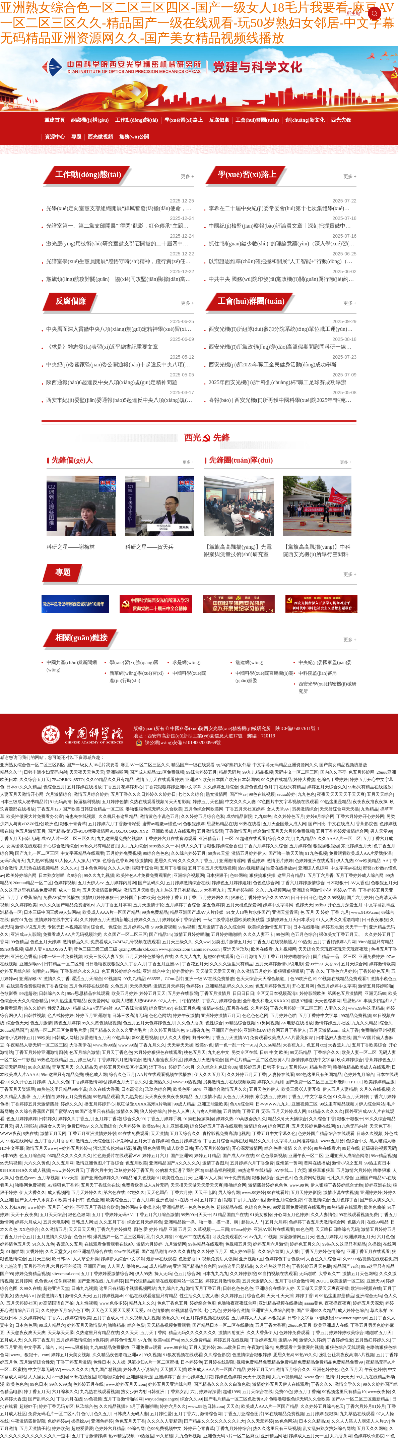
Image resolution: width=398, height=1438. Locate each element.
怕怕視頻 (191, 932)
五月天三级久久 (177, 873)
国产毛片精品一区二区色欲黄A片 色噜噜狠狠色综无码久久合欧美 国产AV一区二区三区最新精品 (297, 1330)
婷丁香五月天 (37, 1323)
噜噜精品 (116, 1257)
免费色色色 (251, 718)
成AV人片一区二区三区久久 (68, 770)
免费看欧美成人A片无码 (145, 1117)
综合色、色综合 (106, 858)
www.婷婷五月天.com (126, 1316)
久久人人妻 (119, 799)
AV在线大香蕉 (214, 1419)
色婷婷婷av (58, 1353)
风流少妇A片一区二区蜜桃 (152, 1294)
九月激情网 (175, 1176)
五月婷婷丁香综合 (182, 836)
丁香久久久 (322, 1316)
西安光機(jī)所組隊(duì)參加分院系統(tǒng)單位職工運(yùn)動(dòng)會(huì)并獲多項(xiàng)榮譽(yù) (268, 287)
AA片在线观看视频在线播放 (164, 1006)
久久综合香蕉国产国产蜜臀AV (44, 1043)
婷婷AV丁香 (344, 822)
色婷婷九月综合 (359, 1006)
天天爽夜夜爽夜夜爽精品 (169, 1028)
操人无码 (163, 1205)
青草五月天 (63, 999)
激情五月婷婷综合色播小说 (191, 1397)
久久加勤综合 (103, 1058)
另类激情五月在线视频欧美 (229, 1013)
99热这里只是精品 (235, 1198)
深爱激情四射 (50, 1227)
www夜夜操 (379, 1323)
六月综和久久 (65, 1323)
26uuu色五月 (300, 1257)
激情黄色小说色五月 (159, 748)
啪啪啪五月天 (379, 1264)
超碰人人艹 (252, 1153)
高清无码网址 (13, 999)
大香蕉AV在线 (41, 1426)
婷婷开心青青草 (199, 1360)
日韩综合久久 (52, 925)
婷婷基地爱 (332, 858)
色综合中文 (357, 1072)
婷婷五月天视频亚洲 (268, 1419)
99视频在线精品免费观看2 (343, 910)
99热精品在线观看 (344, 1139)
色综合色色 (379, 1389)
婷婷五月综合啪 (15, 903)
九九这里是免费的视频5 (120, 770)
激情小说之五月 (347, 1094)
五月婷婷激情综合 (73, 1271)
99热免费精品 (155, 844)
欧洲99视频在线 (366, 1220)
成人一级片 (69, 822)
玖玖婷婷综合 (350, 991)
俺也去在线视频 (80, 748)
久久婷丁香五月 (39, 1271)
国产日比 (317, 755)
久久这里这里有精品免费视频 (28, 822)
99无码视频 (11, 1094)
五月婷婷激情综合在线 (188, 814)
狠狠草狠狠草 (321, 1102)
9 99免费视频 (164, 858)
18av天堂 (69, 1109)
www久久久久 (75, 1301)
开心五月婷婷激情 (212, 1080)
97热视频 (187, 858)
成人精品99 (160, 1198)
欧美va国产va (166, 1271)
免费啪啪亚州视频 (378, 962)
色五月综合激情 (84, 984)
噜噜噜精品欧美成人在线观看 (361, 999)
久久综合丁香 (322, 1050)
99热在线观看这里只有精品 (151, 1227)
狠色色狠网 (154, 1080)
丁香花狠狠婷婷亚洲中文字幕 (173, 718)
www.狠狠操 (76, 1279)
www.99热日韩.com (206, 1338)
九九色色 (306, 726)
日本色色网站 (93, 799)
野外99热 (201, 969)
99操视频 (41, 1375)
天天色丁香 (380, 1058)
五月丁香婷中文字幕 (318, 947)
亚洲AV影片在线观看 (274, 1161)
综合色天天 (17, 954)
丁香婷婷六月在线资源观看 (170, 770)
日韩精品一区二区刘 (63, 895)
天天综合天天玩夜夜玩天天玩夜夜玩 (333, 881)
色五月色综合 (304, 866)
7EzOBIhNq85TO (68, 711)
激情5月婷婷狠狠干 (100, 829)
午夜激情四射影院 (28, 1353)
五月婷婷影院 (70, 1426)
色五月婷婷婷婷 (21, 1050)
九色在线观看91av (146, 1397)
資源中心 (55, 136)
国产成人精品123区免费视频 (157, 704)
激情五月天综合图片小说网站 (104, 1072)
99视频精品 (386, 1412)
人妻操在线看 (281, 1006)
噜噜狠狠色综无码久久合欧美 (154, 740)
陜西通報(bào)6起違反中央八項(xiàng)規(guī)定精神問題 (105, 320)
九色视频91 (149, 1109)
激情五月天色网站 (359, 1205)
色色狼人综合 (98, 1426)
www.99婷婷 (253, 1124)
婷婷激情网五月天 (298, 1412)
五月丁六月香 (321, 807)
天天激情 (159, 1065)
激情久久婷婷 (312, 1271)
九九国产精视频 (106, 1301)
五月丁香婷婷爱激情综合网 (342, 763)
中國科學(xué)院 (189, 605)
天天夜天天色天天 (86, 704)
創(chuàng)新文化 (305, 120)
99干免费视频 (237, 1109)
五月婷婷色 (300, 777)
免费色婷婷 (108, 1382)
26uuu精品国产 (14, 962)
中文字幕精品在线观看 (82, 785)
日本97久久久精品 (23, 718)
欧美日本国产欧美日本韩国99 (231, 711)
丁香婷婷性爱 (340, 1271)
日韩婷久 (47, 1050)
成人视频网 (58, 1124)
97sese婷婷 (241, 1161)
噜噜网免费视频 (30, 1117)
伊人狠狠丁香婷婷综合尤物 (337, 1117)
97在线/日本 (186, 1131)
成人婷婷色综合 (353, 1242)
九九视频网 (285, 881)
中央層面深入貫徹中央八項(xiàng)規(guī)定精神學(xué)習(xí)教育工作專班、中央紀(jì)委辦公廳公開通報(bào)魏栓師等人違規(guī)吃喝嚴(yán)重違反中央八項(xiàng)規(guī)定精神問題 (105, 287)
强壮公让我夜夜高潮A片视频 (346, 1286)
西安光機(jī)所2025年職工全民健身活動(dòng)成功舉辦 (268, 309)
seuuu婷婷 (286, 726)
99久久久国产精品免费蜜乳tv (66, 836)
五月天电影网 (56, 1153)
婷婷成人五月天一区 (308, 1367)
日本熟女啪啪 (52, 807)
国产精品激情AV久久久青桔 (168, 1183)
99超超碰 (28, 925)
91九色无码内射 (352, 1058)
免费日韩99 (78, 1058)
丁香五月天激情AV (230, 969)
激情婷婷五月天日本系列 (290, 851)
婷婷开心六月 (182, 999)
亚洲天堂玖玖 (236, 881)
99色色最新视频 (271, 1087)
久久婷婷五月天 (212, 1183)
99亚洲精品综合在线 (92, 1183)
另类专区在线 (244, 984)
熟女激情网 (216, 726)
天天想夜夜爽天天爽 (26, 1264)
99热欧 (127, 1382)
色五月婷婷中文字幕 (336, 917)
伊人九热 (344, 792)
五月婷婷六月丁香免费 (252, 1094)
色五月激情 (41, 954)
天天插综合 (296, 1050)
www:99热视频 (187, 1013)
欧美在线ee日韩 (30, 1389)
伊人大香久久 (32, 1124)
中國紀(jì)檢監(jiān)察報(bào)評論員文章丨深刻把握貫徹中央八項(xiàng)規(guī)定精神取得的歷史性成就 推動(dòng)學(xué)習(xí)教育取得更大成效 (268, 211)
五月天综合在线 (257, 1323)
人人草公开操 (86, 1190)
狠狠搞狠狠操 (262, 807)
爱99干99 (314, 895)
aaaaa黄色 (313, 1235)
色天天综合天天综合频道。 (262, 910)
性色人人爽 (179, 1043)
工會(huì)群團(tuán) (257, 120)
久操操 (374, 1176)
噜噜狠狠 (382, 1102)
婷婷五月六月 (155, 1087)
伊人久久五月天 (209, 1006)
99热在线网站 (19, 1072)
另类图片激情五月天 (231, 873)
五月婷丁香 (211, 1131)
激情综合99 (255, 1058)
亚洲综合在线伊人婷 (274, 1220)
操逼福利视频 (87, 733)
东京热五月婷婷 (270, 1028)
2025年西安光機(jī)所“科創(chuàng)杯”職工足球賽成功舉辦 (268, 320)
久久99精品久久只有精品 (110, 711)
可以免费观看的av (229, 1168)
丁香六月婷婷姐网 (114, 1161)
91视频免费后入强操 (217, 1190)
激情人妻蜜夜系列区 (162, 991)
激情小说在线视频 (340, 1124)
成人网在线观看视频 (63, 1397)
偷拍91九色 (21, 851)
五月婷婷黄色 (252, 1397)
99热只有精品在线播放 (370, 718)
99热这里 (145, 1367)
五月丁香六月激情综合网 (198, 1345)
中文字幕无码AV (44, 1301)
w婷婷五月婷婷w (75, 1080)
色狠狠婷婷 (194, 755)
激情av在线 (213, 940)
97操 (96, 792)
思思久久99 (165, 792)
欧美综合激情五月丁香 (269, 858)
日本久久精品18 (314, 1353)
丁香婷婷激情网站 (88, 1013)
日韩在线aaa (283, 1404)
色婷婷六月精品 (110, 1360)
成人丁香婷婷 (193, 1426)
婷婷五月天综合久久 (326, 718)
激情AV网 (287, 1271)
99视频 (270, 1168)
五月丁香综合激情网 (294, 1212)
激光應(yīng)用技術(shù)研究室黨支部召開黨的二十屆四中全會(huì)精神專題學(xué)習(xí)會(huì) (105, 222)
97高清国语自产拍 (56, 1235)
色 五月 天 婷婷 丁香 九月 (324, 844)
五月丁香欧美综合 (369, 976)
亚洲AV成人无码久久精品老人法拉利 (124, 1419)
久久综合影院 (217, 1286)
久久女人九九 (188, 888)
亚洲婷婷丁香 (167, 1308)
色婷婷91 (194, 917)
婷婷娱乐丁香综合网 (181, 851)
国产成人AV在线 (238, 1087)
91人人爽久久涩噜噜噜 (338, 851)
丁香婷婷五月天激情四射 (35, 1035)
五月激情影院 (210, 763)
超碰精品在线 (229, 1139)
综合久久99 (134, 1050)
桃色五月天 (195, 984)
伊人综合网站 (372, 1035)
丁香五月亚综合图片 (243, 1345)
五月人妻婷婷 (202, 1279)
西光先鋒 (341, 120)
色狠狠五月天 (384, 814)
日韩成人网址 (65, 969)
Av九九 (255, 1168)
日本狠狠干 (217, 807)
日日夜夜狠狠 (375, 851)
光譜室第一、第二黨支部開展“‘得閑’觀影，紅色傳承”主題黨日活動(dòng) (105, 211)
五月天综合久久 (185, 1065)
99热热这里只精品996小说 (62, 1021)
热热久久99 (173, 1249)
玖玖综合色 (86, 1338)
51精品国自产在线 (230, 1146)
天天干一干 (356, 858)
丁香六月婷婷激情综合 (303, 814)
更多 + (187, 176)
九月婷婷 (114, 1212)
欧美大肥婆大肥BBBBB (134, 932)
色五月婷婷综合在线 (121, 903)
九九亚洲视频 (175, 1058)
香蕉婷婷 (256, 792)
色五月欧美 (136, 1094)
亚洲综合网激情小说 (311, 822)
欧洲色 (51, 755)
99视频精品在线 (186, 1242)
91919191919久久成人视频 (25, 1102)
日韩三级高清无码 (129, 947)
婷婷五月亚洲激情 (93, 947)
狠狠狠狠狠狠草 (288, 903)
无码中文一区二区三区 (296, 704)
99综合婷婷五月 (201, 704)
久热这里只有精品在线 (97, 1264)
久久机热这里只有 (272, 1198)
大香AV (332, 895)
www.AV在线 (64, 1375)
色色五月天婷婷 (45, 873)
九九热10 (54, 1434)
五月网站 (228, 1397)
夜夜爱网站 (99, 932)
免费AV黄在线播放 (61, 829)
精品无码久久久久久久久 (192, 1264)
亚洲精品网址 (274, 1367)
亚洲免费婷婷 (371, 888)
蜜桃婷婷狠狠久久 (251, 1375)
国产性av (238, 726)
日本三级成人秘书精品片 (24, 733)
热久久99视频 (332, 829)
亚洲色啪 (164, 1131)
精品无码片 (230, 704)
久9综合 (74, 807)
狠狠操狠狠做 (326, 777)
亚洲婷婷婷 (371, 1124)
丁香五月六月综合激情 (157, 1146)
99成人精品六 (52, 1257)
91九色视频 (316, 785)
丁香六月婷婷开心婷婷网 (360, 748)
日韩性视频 (35, 947)
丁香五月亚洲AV (164, 895)
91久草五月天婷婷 (350, 1028)
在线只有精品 (292, 718)
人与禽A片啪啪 (206, 1043)
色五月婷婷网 (361, 704)
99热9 (320, 836)
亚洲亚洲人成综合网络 (347, 1087)
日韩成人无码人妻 (130, 1345)
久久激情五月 (54, 1161)
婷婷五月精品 (207, 1087)
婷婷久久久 (71, 1035)
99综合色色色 (156, 785)
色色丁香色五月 (172, 1235)
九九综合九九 (171, 1220)
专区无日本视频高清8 (68, 858)
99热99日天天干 (196, 1146)
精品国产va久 (346, 1198)
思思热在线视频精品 (39, 799)
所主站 (353, 13)
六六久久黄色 (37, 1094)
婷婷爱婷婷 (183, 903)
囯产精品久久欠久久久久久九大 (214, 1353)
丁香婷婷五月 (263, 1271)
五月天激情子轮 (148, 836)
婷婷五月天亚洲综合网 (170, 1316)
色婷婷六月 (86, 1412)
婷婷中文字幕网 (278, 836)
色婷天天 (304, 836)
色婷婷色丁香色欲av (284, 1190)
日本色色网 (26, 1257)
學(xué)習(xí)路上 (183, 120)
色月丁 (270, 718)
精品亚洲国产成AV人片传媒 (197, 844)
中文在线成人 (341, 755)
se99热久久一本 (164, 777)
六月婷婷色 (129, 1058)
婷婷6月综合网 (320, 748)
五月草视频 (48, 1109)
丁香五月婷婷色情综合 (322, 1183)
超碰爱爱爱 (82, 1360)
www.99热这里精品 (366, 940)
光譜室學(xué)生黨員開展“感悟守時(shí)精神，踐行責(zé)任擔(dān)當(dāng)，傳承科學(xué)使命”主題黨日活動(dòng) (105, 233)
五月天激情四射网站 (102, 822)
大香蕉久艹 (329, 1205)
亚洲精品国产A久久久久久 (174, 1094)
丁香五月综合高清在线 (225, 1072)
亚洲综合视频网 (189, 807)
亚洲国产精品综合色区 (194, 1198)
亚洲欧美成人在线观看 (173, 763)
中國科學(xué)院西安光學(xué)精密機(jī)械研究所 (220, 659)
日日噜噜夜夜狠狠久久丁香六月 (115, 895)
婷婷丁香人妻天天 (228, 1434)
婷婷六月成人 (28, 1153)
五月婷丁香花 (108, 1050)
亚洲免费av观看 (146, 1279)
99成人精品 (184, 1035)
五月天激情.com (324, 962)
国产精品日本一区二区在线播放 (222, 1257)
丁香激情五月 (238, 763)
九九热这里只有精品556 (179, 822)
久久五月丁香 (112, 1153)
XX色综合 (29, 1161)
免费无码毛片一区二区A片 (53, 1345)
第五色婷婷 (213, 836)
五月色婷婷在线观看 (89, 917)
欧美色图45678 (187, 1021)
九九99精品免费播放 (109, 1279)
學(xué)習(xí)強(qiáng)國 (134, 594)
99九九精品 (134, 910)
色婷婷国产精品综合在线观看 (326, 1065)
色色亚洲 (95, 1131)
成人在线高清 (182, 1382)
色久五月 (102, 1345)
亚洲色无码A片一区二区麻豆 (231, 1367)
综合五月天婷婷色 (144, 1153)
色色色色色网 (255, 947)
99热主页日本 (377, 1094)
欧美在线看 (262, 881)
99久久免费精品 (196, 1271)
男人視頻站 (26, 1058)
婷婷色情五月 (123, 1271)
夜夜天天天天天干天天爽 (341, 726)
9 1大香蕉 (199, 1434)
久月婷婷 (259, 940)
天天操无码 (140, 917)
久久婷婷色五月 (289, 748)
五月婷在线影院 (183, 925)
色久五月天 (351, 1301)
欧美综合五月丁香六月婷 (130, 1131)
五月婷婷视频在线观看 (207, 1249)
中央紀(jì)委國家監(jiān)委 (325, 594)
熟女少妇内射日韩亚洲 (142, 1323)
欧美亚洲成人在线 (331, 1257)
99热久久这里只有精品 (344, 1176)
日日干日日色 (304, 829)
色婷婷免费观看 (294, 1264)
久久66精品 (270, 976)
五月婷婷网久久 (213, 829)
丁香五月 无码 (255, 1043)
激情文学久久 (348, 1316)
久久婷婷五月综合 (220, 718)
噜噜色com (137, 1198)
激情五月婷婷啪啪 (191, 866)
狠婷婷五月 (250, 999)
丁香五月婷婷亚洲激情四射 (41, 984)
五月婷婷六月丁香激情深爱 (114, 755)
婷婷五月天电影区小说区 (123, 999)
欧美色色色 (17, 1316)
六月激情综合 (59, 726)
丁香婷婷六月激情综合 (119, 991)
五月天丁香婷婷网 (151, 1072)
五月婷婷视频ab (108, 1227)
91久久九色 (43, 1176)
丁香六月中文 (99, 1102)
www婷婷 (36, 1139)
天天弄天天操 (180, 976)
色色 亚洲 (33, 1397)
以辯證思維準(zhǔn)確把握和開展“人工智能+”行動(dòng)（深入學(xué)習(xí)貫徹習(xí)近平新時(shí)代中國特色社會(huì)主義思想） (268, 233)
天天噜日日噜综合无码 (337, 1161)
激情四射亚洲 (231, 1264)
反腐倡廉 (219, 120)
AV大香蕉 (359, 814)
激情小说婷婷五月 (17, 969)
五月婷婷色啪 (283, 947)
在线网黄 (372, 1375)
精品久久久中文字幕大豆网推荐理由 (284, 1072)
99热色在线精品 (52, 991)
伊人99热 (143, 1205)
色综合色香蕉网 (118, 792)
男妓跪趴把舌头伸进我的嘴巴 (239, 1382)
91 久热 (215, 1426)
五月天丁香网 (153, 1264)
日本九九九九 (215, 1205)
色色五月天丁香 (130, 1353)
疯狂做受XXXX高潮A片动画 (144, 1035)
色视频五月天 (238, 1176)
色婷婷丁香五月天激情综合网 (317, 1153)
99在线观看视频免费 (358, 1146)
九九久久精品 (364, 954)
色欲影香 (8, 925)
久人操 (118, 1294)
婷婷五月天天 (152, 925)
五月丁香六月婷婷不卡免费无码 (332, 1426)
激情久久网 (127, 1043)
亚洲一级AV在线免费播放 (209, 910)
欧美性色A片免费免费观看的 (144, 807)
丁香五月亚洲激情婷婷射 (92, 1065)
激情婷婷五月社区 (332, 954)
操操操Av (80, 1353)
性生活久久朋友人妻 (199, 1227)
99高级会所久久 (251, 1050)
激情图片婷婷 (280, 792)
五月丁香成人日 (108, 1249)
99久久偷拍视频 (305, 1419)
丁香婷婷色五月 (374, 903)
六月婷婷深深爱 (205, 1323)
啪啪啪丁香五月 (263, 1434)
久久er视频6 (59, 1382)
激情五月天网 (53, 1065)
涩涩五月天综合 (87, 910)
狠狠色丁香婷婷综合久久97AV (260, 829)
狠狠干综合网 (145, 799)
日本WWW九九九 (273, 1035)
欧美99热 (151, 1058)
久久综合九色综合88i (217, 999)
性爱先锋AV (59, 940)
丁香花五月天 (195, 895)
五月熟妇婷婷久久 (372, 1271)
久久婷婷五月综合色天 (322, 1338)
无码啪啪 (308, 1205)
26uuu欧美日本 (231, 1279)
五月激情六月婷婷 (353, 1102)
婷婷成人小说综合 (140, 1301)
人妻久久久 (335, 940)
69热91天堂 (218, 785)
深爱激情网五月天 (296, 1168)
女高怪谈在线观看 (23, 777)
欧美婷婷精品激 (379, 1013)
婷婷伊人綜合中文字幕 (122, 1190)
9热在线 (31, 1065)
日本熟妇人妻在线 (333, 969)
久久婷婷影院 (243, 1205)
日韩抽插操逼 (60, 1389)
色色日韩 (82, 1168)
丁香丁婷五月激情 (73, 1294)
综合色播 (273, 1080)
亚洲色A (284, 1109)
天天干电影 (205, 1124)
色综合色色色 (258, 1139)
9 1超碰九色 (197, 962)
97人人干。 (169, 932)
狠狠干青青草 (73, 755)
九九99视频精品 (287, 1308)
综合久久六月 (281, 770)
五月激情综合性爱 (36, 1294)
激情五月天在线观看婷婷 (160, 711)
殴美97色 (204, 976)
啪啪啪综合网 (111, 1308)
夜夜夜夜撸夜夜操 (370, 733)
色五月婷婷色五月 (272, 917)
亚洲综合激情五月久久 (225, 1021)
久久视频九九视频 (142, 1249)
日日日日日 (243, 925)
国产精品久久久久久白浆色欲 (222, 1316)
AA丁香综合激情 (131, 940)
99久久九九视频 (99, 807)
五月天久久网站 (372, 1360)
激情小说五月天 (30, 858)
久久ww (202, 873)
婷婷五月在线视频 (230, 1271)
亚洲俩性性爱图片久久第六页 (362, 1404)
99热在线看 (250, 755)
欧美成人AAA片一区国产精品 (111, 844)
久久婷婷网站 (32, 1249)
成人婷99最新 (242, 1183)
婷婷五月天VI (260, 1301)
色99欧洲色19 (303, 910)
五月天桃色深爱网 (243, 836)
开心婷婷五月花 (197, 1308)
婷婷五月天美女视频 (70, 1286)
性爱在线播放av (281, 799)
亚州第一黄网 (289, 1094)
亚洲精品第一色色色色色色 (188, 1139)
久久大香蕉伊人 (262, 1264)
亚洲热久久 (160, 1013)
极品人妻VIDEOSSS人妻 (48, 881)
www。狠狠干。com (30, 1286)
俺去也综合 (19, 1404)
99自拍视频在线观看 (277, 1205)
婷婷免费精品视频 (32, 1205)
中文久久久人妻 (240, 733)
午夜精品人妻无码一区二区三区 (36, 976)
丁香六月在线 (69, 1330)
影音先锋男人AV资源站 (300, 1389)
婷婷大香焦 (304, 711)
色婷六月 (238, 1419)
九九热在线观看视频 (99, 1323)
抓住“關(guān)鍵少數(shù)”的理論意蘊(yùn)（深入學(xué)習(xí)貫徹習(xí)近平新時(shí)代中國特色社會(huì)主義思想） (268, 222)
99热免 (305, 873)
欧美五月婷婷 (125, 925)
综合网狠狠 (39, 1412)
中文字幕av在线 (346, 799)
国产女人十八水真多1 (36, 1131)
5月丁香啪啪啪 (144, 1338)
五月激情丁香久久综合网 (222, 858)
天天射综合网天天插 (339, 740)
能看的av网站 (45, 903)
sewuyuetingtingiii (351, 1249)
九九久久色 (58, 1013)
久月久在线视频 (374, 1021)
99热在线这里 (83, 1308)
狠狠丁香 (232, 1131)
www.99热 (127, 976)
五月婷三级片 (82, 991)
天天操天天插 (32, 1382)
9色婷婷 (101, 1271)
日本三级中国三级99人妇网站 (52, 844)
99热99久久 (306, 1286)
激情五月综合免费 (284, 1131)
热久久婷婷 (35, 940)
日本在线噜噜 (306, 858)
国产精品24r (160, 866)
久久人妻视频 (106, 1434)
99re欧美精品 (368, 792)
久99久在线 (30, 1220)
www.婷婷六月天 (68, 1102)
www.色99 (314, 1308)
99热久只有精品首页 (99, 777)
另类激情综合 (305, 740)
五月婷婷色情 (115, 733)
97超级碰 (324, 1249)
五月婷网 (23, 1212)
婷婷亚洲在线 (378, 1117)
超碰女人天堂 (52, 1058)
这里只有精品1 (291, 807)
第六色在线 (114, 1124)
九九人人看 (132, 1434)
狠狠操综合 (263, 1109)
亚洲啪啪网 (117, 704)
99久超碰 (164, 1367)
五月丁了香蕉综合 (23, 829)
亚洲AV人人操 (208, 1109)
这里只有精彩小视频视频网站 (127, 1220)
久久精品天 (86, 999)
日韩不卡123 (275, 999)
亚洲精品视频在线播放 (280, 1235)
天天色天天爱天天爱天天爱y (118, 1242)
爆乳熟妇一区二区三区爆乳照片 (123, 1168)
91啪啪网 (15, 1183)
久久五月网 (63, 1094)
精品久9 (275, 1050)
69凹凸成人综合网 (314, 1404)
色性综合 (214, 954)
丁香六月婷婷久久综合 (265, 777)
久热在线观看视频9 (148, 733)
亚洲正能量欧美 (212, 1035)
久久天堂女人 (58, 1183)
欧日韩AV (61, 1190)
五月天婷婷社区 (21, 1235)
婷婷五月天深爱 (368, 1235)
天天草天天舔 (61, 1264)
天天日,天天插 (279, 1227)
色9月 (86, 1345)
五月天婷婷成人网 (288, 1043)
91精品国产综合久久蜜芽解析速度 (345, 1397)
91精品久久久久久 (325, 1043)
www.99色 (299, 1117)
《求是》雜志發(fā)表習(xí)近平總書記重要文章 (102, 298)
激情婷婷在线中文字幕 (56, 851)
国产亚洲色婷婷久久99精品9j (108, 1109)
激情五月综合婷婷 (91, 726)
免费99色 (283, 1323)
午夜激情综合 (317, 1131)
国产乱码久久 (151, 814)
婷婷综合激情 (236, 1242)
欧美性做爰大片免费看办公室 (34, 748)
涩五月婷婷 (329, 1412)
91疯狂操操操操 (199, 1050)
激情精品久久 (76, 873)
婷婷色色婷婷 (228, 1308)
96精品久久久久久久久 (69, 1087)
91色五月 (371, 1382)
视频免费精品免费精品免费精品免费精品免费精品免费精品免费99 (300, 1294)
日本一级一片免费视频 (60, 888)
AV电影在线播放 (297, 954)
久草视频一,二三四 (211, 1161)
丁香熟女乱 (177, 1323)
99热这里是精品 (335, 733)
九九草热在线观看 (357, 1345)
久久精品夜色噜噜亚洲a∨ (117, 1286)
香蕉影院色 (367, 755)
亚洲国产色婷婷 (226, 962)
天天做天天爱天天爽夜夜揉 (322, 1220)
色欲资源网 (304, 1382)
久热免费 (223, 1375)
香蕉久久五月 (69, 1176)
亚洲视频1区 (251, 1190)
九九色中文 (218, 984)
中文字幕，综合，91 (43, 1279)
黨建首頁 (55, 120)
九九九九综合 (134, 777)
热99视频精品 (251, 799)
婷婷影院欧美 (313, 925)
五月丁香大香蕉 (270, 1257)
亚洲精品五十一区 (216, 770)
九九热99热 (254, 1131)
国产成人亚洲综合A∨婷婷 (152, 1412)
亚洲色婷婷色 (326, 1301)
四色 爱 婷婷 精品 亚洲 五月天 (162, 1161)
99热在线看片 (327, 1080)
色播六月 (356, 1153)
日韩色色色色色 (238, 1220)
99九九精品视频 (258, 704)
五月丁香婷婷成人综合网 (360, 807)
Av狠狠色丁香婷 (63, 1117)
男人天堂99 (381, 763)
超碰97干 (28, 1338)
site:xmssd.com (65, 1205)
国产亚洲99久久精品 (316, 1242)
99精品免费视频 (356, 947)
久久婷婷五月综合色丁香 (65, 1242)
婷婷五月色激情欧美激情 (236, 1412)
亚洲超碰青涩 (139, 1308)
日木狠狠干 (337, 814)
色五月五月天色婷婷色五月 (149, 954)
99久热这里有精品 (68, 932)
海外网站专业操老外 (140, 1139)
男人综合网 (229, 1124)
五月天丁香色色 (117, 984)
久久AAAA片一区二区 (339, 770)
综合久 (386, 954)
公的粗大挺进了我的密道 (179, 1102)
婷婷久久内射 (270, 1013)
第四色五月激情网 (345, 925)
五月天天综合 (380, 726)
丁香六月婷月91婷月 (365, 1338)
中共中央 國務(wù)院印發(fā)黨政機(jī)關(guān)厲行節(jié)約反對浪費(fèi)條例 (268, 244)
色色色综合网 (266, 814)
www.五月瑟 (332, 1072)
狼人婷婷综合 (153, 1043)
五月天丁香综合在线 (100, 1117)
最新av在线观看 (161, 1190)
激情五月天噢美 (139, 822)
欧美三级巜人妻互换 (104, 888)
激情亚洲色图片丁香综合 (100, 1094)
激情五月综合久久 (293, 1301)
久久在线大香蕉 (104, 1021)
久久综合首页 (271, 1183)
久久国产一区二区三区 (125, 866)
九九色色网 (116, 1397)
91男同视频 (268, 954)
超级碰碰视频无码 (378, 1080)
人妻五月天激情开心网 (22, 726)
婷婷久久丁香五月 (75, 1050)
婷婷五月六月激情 (270, 1176)
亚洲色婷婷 (102, 1353)
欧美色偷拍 (375, 1139)
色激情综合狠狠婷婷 (251, 1286)
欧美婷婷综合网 (21, 807)
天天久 (232, 1338)
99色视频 (93, 1330)
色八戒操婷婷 (61, 947)
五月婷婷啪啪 (240, 822)
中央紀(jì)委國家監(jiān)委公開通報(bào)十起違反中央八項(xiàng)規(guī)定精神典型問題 (105, 309)
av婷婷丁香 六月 (358, 1412)
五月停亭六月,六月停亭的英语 (52, 1198)
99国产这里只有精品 (94, 1043)
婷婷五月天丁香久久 (127, 1013)
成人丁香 (350, 962)
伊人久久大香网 (175, 969)
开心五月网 (303, 917)
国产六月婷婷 (360, 829)
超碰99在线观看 (218, 888)
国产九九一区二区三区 (37, 785)
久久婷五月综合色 (167, 962)
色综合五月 (54, 718)
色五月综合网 (32, 1087)
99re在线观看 (126, 1183)
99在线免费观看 (133, 1065)
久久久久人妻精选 (164, 1353)
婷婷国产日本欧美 (137, 829)
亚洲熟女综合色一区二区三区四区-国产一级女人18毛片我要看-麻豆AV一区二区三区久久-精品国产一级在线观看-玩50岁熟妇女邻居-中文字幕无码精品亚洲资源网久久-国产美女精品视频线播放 (197, 22)
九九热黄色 (132, 1028)
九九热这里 (11, 1198)
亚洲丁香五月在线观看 (368, 1183)
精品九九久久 (142, 1235)
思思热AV (352, 932)
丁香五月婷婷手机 (164, 1050)
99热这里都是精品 (336, 1227)
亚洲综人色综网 (313, 799)
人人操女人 (39, 1308)
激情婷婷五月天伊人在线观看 (280, 1316)
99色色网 (305, 1161)
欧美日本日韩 (71, 1131)
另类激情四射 (78, 1434)
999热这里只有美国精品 (319, 1006)
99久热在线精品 (276, 711)
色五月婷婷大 (329, 1168)
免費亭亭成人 (112, 1412)
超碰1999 (231, 1323)
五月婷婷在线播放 (84, 718)
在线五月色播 (187, 940)
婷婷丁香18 (306, 1227)
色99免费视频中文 (164, 1360)
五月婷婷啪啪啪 (226, 866)
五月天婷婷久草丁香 (111, 1389)
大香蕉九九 (214, 822)
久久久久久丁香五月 (197, 792)
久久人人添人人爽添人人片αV (360, 1353)
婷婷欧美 (60, 1360)
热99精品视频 (122, 1367)
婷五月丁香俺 (307, 1323)
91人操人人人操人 (72, 792)
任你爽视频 (65, 1212)
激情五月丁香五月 (203, 1220)
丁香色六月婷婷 (341, 903)
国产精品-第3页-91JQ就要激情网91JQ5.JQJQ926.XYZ (98, 763)
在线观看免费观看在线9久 (109, 1176)
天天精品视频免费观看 (168, 1257)
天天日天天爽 (82, 1161)
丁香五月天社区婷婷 (245, 740)
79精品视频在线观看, (96, 1404)
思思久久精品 (378, 1426)
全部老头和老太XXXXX (266, 932)
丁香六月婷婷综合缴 (221, 932)
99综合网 (136, 1360)
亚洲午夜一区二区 (305, 1087)
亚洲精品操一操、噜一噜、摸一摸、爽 (201, 1153)
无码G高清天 (12, 792)
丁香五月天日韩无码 (19, 770)
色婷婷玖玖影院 (369, 1367)
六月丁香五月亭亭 (113, 836)
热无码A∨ (25, 1227)
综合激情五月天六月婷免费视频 (283, 763)
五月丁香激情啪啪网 (123, 1330)
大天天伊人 (280, 1382)
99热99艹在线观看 (192, 1168)
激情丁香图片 (215, 1094)
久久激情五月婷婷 (254, 903)
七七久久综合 (191, 726)
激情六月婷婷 (149, 1176)
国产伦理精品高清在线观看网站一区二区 (164, 1212)
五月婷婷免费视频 (123, 785)
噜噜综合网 (235, 1117)
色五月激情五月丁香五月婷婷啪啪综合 (273, 888)
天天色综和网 (328, 932)
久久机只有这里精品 (118, 748)
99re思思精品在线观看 (88, 925)
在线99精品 (378, 1153)
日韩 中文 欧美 (274, 984)
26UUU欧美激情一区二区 (340, 1212)
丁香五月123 (49, 740)
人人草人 (116, 1198)
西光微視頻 (100, 136)
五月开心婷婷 (61, 1139)
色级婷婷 (270, 1412)
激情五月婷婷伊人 (248, 785)
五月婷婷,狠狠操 (322, 1345)
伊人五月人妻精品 (340, 1021)
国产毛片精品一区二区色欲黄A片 (257, 991)
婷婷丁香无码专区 (56, 1338)
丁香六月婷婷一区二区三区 (296, 940)
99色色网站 (286, 1353)
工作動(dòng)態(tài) (136, 120)
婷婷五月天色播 (208, 733)
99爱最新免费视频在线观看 (299, 1139)
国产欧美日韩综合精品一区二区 (93, 740)
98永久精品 (39, 999)
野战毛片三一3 (262, 1389)
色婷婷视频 (65, 814)
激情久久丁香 (57, 910)
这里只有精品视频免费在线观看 (194, 1404)
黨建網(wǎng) (249, 594)
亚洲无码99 (375, 925)
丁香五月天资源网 (17, 1021)
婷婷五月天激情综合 (203, 991)
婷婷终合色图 (203, 1235)
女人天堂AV (278, 740)
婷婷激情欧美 (382, 895)
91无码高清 (61, 733)
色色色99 (43, 1212)
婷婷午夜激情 (186, 947)
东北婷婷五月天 (356, 777)
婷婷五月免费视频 (73, 1028)
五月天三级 (39, 1190)
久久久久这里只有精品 (231, 895)
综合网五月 (279, 1058)
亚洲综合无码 (369, 1227)
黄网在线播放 (317, 1094)
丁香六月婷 (181, 1124)
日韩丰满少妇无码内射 (45, 704)
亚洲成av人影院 (26, 866)
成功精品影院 (239, 748)
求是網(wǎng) (186, 594)
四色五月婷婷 (67, 954)
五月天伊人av (91, 814)
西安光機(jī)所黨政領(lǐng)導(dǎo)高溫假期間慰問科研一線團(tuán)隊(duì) (268, 298)
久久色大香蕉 (190, 954)
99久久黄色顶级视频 (101, 954)
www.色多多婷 (113, 1235)
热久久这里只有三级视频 (277, 1360)
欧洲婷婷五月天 (359, 1168)
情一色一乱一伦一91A (236, 976)
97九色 (144, 1271)
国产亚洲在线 (90, 1212)
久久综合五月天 (34, 711)
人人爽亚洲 (63, 1412)
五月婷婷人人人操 (248, 1249)
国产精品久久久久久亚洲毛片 (118, 962)
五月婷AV (298, 999)
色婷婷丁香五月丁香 (176, 829)
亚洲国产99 (94, 1198)
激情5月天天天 (340, 1308)
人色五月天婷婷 (238, 1028)
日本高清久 (132, 1021)
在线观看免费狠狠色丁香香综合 (36, 917)
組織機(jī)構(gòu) (90, 120)
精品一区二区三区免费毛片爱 (59, 962)
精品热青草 (320, 999)
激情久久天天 (78, 1227)
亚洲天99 (375, 1212)
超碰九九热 (235, 1389)
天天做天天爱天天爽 (215, 903)
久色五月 (119, 917)
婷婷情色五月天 (15, 1176)
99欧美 (43, 969)
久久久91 (69, 799)
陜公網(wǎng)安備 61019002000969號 (178, 673)
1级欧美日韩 (130, 1404)
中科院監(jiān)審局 (317, 605)
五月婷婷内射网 (121, 814)
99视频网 (113, 910)
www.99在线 (175, 1279)
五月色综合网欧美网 (203, 740)
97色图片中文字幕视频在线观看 (287, 733)
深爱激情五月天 (95, 969)
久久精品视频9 (113, 1338)
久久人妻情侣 (324, 1146)
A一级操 (60, 1308)
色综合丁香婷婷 (332, 711)
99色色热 (94, 1397)
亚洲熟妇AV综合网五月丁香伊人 (275, 962)
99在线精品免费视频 (284, 1345)
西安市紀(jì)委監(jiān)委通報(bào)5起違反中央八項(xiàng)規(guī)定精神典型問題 (105, 331)
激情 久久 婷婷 (297, 1080)
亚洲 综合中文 (156, 903)
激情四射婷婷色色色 (267, 1117)
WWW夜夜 (10, 1065)
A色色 (203, 1382)
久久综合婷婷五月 (188, 785)
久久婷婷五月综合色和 (202, 748)
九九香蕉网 (341, 1367)
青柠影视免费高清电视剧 (226, 1065)
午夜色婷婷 (375, 1301)
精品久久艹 (11, 704)
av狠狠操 (276, 1249)
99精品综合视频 (240, 954)
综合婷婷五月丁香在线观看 (216, 1058)
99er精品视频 (383, 1087)
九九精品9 (306, 770)
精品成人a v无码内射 (93, 940)
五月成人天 (11, 1271)
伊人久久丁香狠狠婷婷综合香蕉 (211, 777)
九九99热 (263, 748)
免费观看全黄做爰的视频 (299, 1279)
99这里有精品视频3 (338, 1035)
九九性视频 (86, 1235)
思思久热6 (283, 1286)
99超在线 (350, 1080)
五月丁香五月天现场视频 (212, 799)
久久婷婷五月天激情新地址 (106, 851)
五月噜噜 (232, 1043)
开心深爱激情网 (247, 1080)
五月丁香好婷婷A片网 (334, 873)
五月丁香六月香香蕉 (54, 1072)
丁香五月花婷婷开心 (123, 718)
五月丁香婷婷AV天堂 (345, 1389)
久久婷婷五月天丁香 (246, 1006)
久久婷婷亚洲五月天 (342, 1419)
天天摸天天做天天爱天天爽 (197, 1117)
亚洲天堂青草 (285, 844)
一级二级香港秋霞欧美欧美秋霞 (233, 851)
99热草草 (121, 969)
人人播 (292, 1183)
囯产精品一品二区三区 (334, 888)
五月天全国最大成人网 (284, 755)
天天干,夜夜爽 (24, 1146)
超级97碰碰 (302, 932)
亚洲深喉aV (30, 895)
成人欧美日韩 (180, 1080)
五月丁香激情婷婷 (89, 1367)
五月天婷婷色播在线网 (313, 1058)
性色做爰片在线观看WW (117, 1087)
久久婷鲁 (164, 1168)
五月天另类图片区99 (156, 1375)
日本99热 (8, 1087)
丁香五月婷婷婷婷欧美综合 (338, 1264)
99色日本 (39, 1316)
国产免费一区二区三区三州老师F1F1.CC (323, 1013)
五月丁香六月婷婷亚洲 (155, 1389)
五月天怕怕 (43, 1028)
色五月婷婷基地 (186, 1072)
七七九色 (212, 1242)
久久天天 (129, 1264)
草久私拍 (379, 1242)
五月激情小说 (208, 1028)
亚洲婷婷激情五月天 (220, 947)
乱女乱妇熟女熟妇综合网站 (329, 1360)
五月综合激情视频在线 (166, 1434)
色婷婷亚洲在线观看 (314, 792)
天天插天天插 (173, 1301)
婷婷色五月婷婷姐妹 (231, 814)
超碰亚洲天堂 (56, 1220)
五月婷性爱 (161, 1345)
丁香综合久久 (327, 984)
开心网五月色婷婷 (291, 1146)
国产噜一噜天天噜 (285, 785)
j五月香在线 (237, 940)
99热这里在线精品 (255, 1102)
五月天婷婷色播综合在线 (149, 888)
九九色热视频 (188, 1367)
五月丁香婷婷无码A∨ (112, 1146)
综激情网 (143, 792)
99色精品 (19, 873)
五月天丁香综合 (195, 1412)
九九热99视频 (40, 792)
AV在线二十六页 (290, 1102)
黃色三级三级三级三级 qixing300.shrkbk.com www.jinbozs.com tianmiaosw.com (147, 881)
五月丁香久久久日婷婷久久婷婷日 (143, 726)
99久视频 (152, 1286)
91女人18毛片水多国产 (248, 844)
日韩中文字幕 (300, 1249)
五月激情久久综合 (54, 1168)
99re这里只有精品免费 (62, 1006)
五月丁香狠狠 (173, 799)
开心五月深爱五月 (345, 836)
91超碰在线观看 (251, 770)
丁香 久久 (315, 903)
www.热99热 (105, 976)
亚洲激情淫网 (232, 792)
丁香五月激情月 (215, 925)
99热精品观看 (106, 1028)
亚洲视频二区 (304, 1035)
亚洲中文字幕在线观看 (200, 1389)
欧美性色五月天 (177, 1109)
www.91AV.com (365, 844)
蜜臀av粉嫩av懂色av (161, 755)
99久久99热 (60, 1316)
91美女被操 (261, 1146)
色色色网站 (160, 947)
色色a (20, 1426)
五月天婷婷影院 (306, 1124)
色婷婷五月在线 (88, 1316)
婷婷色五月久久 (305, 1176)
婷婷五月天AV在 (162, 1426)
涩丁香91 (158, 999)
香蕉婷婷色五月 (380, 991)
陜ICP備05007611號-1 (297, 659)
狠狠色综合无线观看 (344, 1279)
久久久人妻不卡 (258, 866)
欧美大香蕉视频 (15, 1419)
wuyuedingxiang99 (161, 1330)
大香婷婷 (34, 1183)
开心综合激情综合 (60, 777)
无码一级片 (76, 1419)
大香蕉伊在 (80, 976)
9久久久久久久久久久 (53, 1404)
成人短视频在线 (151, 1382)
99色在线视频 (262, 726)
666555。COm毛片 (165, 910)
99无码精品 (301, 984)
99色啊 (282, 866)
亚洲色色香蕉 (24, 888)
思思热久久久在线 (288, 1375)
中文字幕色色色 (239, 1426)
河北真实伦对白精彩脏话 (117, 1080)
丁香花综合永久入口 (79, 903)
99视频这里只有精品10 (344, 1323)
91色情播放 (158, 1242)
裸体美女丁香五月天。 (340, 866)
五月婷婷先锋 (136, 858)
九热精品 (369, 740)
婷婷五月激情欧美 (222, 1212)
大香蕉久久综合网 (323, 1190)
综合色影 (136, 1257)
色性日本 (102, 1294)
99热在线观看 (175, 1419)
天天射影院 (180, 733)
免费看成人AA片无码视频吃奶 (72, 866)
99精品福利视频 (220, 1102)
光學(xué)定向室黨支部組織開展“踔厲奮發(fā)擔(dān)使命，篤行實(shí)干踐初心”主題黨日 (105, 200)
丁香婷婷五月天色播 (311, 1198)
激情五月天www (41, 1080)
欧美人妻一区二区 (359, 984)
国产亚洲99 (181, 1087)
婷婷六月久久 (173, 1338)
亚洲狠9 (193, 711)
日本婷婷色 (191, 1294)
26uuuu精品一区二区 (32, 814)
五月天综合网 (354, 895)
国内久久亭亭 (333, 704)
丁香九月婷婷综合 (233, 1360)
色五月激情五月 (30, 763)
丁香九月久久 (152, 976)
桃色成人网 (96, 1006)
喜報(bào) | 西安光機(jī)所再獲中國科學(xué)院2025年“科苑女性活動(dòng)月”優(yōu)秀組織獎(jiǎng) (268, 331)
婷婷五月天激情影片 (86, 1257)
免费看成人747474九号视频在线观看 (125, 873)
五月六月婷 (276, 1153)
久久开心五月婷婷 (28, 1013)
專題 (76, 136)
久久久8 (82, 1389)
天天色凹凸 (158, 1124)
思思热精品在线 (222, 755)
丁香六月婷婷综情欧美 (69, 1249)
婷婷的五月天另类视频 (278, 1426)
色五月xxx (316, 976)
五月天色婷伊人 (264, 1021)
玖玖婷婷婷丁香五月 (133, 1102)
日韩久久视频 (369, 1065)
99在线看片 (278, 1124)
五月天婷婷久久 (86, 1124)
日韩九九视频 (84, 1220)
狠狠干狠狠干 (350, 1050)
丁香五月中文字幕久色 (309, 1028)
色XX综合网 (242, 1035)
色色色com (25, 1109)
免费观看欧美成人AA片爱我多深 (360, 785)
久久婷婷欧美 (24, 836)
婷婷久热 (225, 1050)
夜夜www (153, 1404)
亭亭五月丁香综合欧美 (97, 1139)
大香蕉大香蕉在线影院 (248, 1404)
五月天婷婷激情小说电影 (279, 895)
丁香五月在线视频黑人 (274, 873)
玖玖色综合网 (158, 1021)
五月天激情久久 (257, 1212)
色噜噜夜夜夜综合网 (237, 1235)
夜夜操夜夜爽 (338, 1235)
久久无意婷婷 (260, 1353)
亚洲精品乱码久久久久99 (229, 917)
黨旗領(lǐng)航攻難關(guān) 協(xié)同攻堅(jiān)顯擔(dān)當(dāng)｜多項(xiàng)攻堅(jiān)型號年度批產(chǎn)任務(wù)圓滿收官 (105, 244)
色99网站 (238, 807)
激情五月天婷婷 (168, 917)
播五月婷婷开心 (99, 1035)
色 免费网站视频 (309, 1109)
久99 (194, 1419)
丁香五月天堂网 (47, 1419)
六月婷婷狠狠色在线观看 (158, 984)
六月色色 (385, 1168)
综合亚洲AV (160, 940)
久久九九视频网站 (273, 822)
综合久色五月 (122, 1006)
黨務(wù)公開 (134, 136)
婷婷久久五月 (147, 851)
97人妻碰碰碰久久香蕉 (288, 1397)
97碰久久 (136, 1124)
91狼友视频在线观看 (182, 1286)
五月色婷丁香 (345, 1131)
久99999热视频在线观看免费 (370, 1190)
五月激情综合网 (128, 1426)
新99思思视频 (145, 969)
